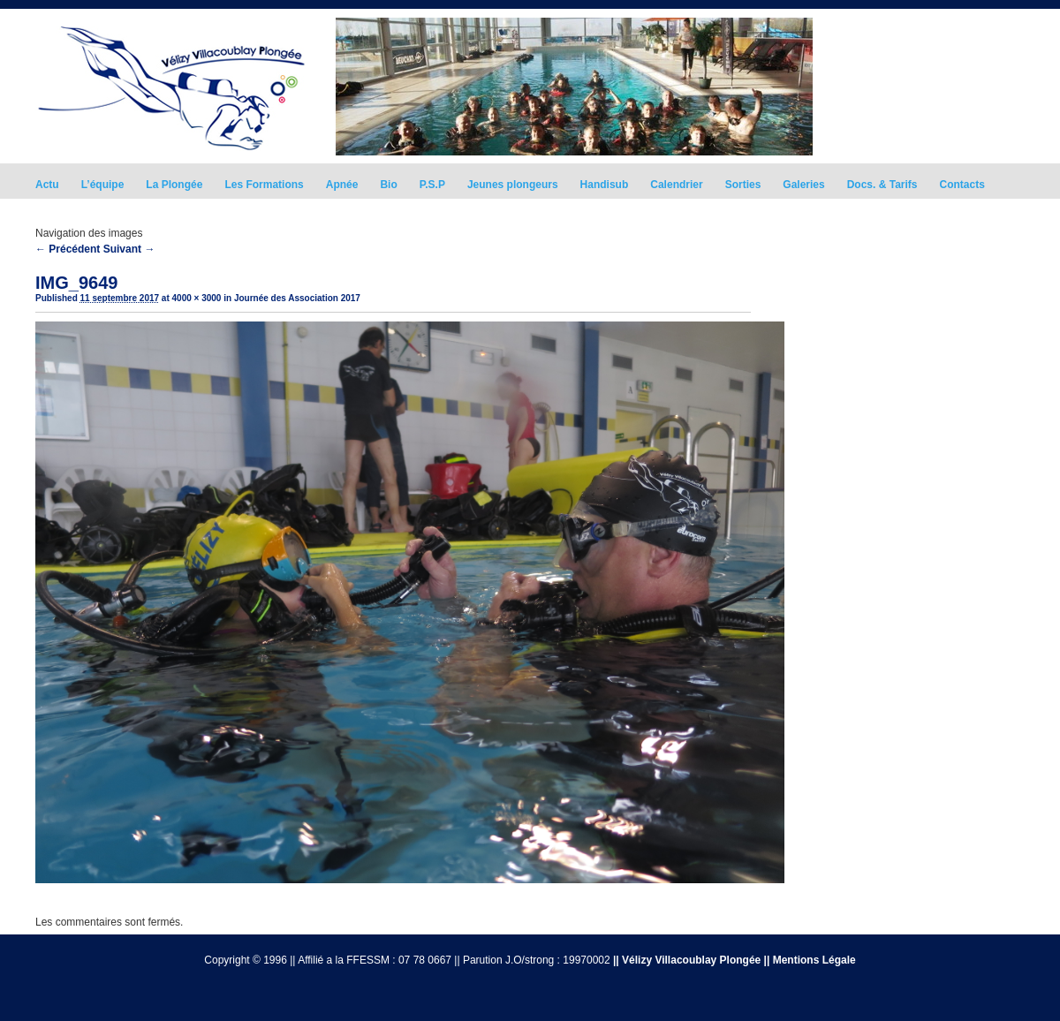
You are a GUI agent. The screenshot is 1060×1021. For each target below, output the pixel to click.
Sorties (743, 184)
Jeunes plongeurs (512, 184)
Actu (47, 184)
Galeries (803, 184)
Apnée (342, 184)
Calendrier (676, 184)
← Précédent (67, 249)
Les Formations (263, 184)
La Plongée (174, 184)
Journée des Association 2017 (297, 298)
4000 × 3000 (197, 298)
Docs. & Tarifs (882, 184)
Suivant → (129, 249)
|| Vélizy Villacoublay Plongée (687, 960)
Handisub (604, 184)
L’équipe (103, 184)
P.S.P (432, 184)
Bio (388, 184)
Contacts (962, 184)
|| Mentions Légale (810, 960)
